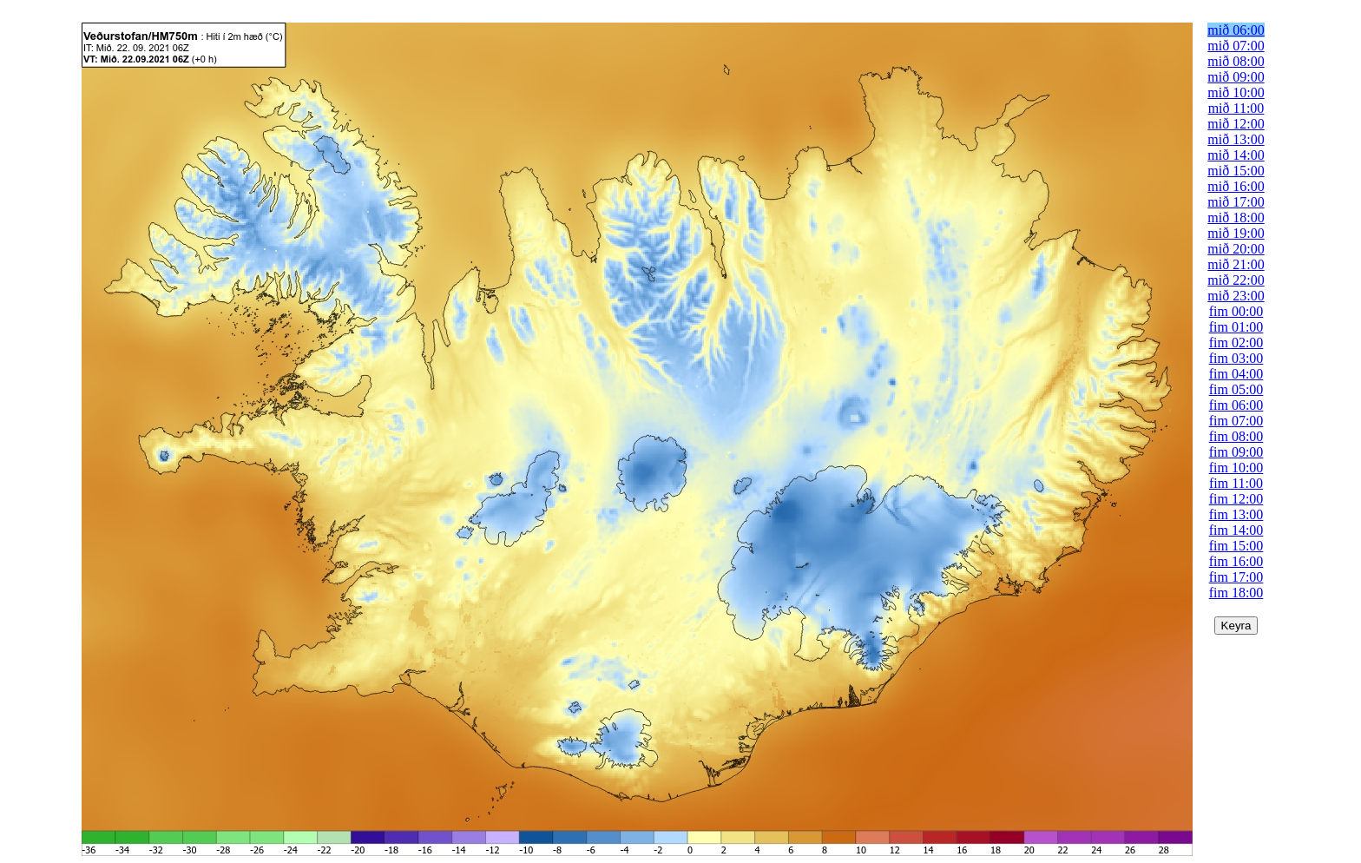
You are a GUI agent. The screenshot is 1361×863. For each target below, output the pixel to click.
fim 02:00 (1236, 342)
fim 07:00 (1236, 420)
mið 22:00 (1235, 280)
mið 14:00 (1235, 155)
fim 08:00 (1236, 436)
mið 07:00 (1235, 45)
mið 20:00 (1235, 248)
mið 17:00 (1235, 201)
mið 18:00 (1235, 217)
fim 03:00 (1236, 358)
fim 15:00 (1236, 545)
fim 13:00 (1236, 514)
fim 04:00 (1236, 373)
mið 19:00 (1235, 233)
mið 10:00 (1235, 92)
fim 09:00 (1236, 452)
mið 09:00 (1235, 76)
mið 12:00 (1235, 123)
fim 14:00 (1236, 530)
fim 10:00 (1236, 467)
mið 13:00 (1235, 139)
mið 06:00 (1235, 30)
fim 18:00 (1236, 592)
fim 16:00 (1236, 561)
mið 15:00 (1235, 170)
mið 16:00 (1235, 186)
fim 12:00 (1236, 498)
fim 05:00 (1236, 389)
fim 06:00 (1236, 405)
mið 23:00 (1235, 295)
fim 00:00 (1236, 311)
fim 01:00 (1236, 327)
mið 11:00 (1236, 108)
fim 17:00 (1236, 577)
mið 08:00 (1235, 61)
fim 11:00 (1236, 483)
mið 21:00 (1235, 264)
